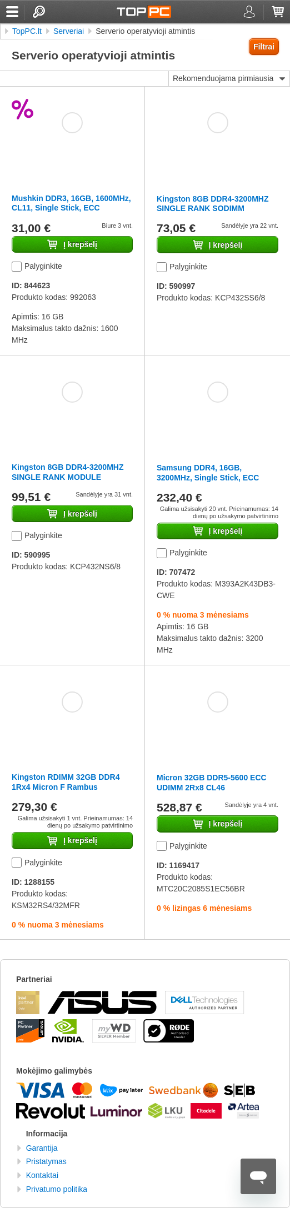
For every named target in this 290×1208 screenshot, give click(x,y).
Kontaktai (42, 1175)
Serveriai (68, 31)
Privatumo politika (57, 1189)
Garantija (42, 1148)
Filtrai (263, 46)
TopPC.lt (27, 31)
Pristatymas (46, 1161)
